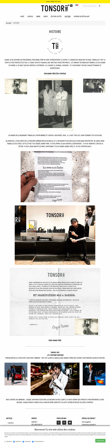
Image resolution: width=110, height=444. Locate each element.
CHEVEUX (11, 423)
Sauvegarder (100, 440)
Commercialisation (38, 441)
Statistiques (27, 441)
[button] (77, 5)
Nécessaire (8, 441)
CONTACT (34, 422)
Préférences (17, 441)
